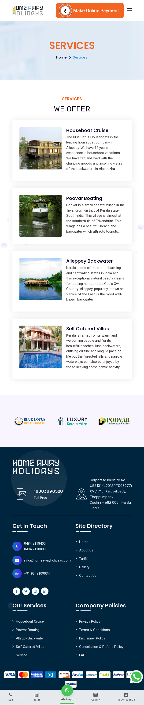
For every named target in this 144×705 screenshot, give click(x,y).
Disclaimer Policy (92, 638)
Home (61, 57)
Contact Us (87, 575)
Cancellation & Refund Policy (101, 647)
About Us (86, 550)
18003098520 (48, 491)
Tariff (83, 559)
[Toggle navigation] (129, 10)
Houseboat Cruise (87, 130)
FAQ (82, 655)
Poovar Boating (84, 198)
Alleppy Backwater (30, 638)
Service (21, 655)
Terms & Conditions (94, 630)
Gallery (84, 567)
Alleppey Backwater (89, 261)
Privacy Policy (89, 621)
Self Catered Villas (87, 328)
